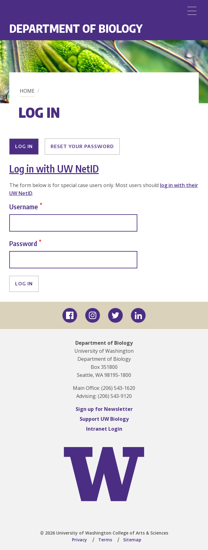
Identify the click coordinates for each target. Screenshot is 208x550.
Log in (24, 146)
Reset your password (82, 146)
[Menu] (192, 11)
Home (27, 90)
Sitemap (132, 540)
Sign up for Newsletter (104, 409)
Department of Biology (76, 28)
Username (23, 206)
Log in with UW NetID (54, 168)
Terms (105, 540)
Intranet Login (104, 428)
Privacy (79, 540)
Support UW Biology (104, 419)
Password (23, 243)
